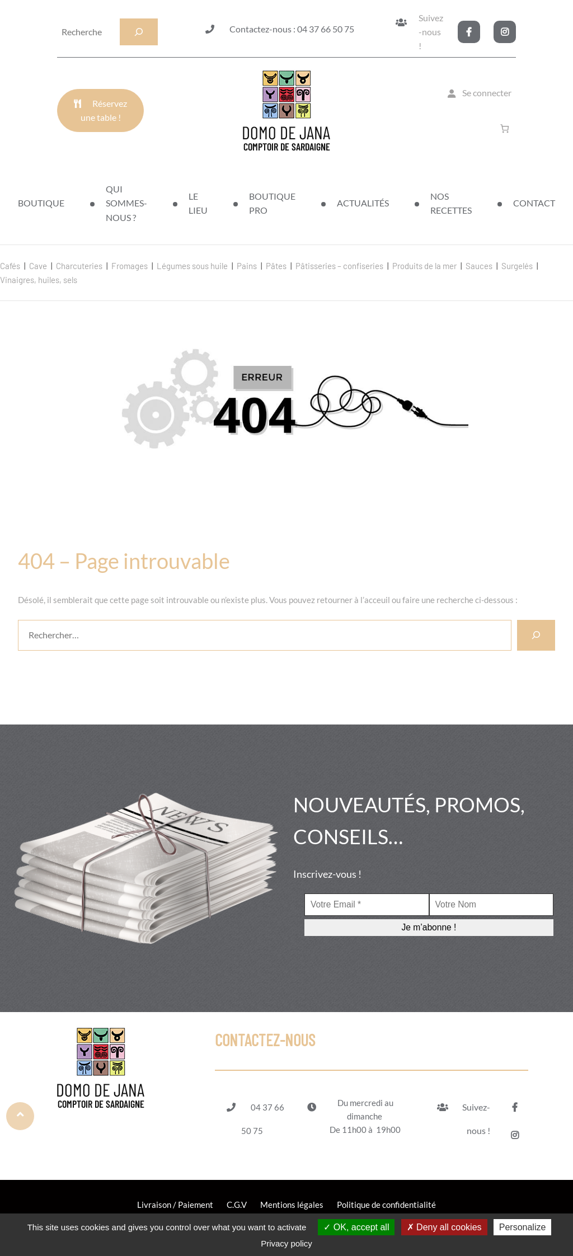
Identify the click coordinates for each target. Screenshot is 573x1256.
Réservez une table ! (104, 110)
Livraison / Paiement (175, 1204)
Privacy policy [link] (286, 1243)
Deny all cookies (444, 1227)
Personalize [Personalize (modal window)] (522, 1227)
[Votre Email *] (366, 904)
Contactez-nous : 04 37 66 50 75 (291, 28)
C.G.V (237, 1204)
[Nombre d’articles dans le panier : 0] (506, 128)
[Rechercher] (536, 635)
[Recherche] (139, 31)
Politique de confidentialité (386, 1204)
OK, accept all (356, 1227)
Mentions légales (291, 1204)
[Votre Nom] (491, 904)
